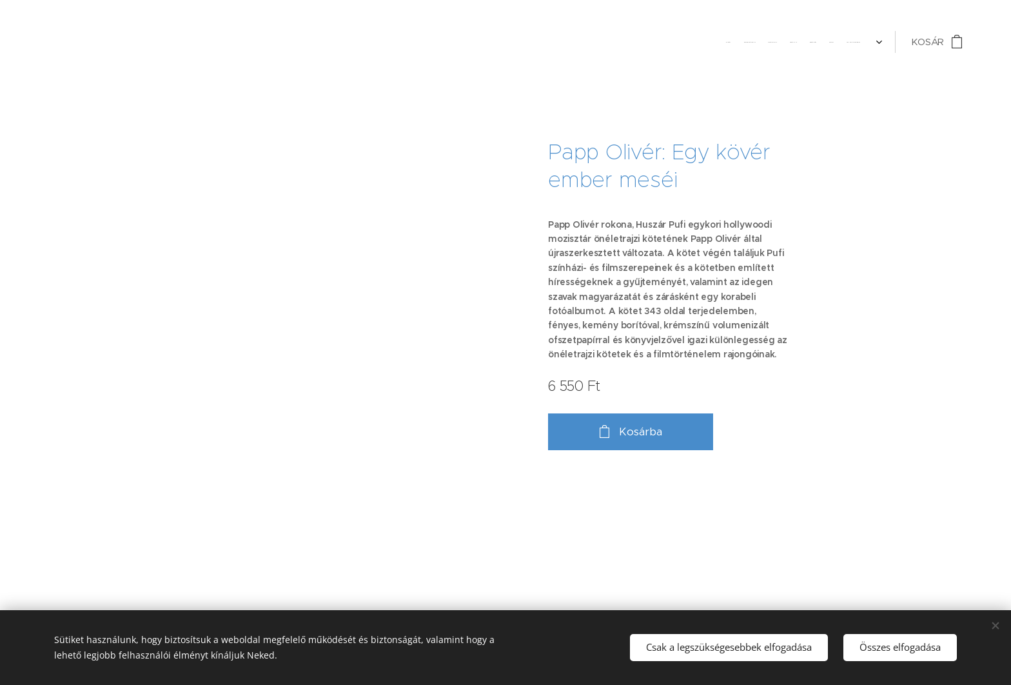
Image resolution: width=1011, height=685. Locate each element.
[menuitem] (780, 42)
